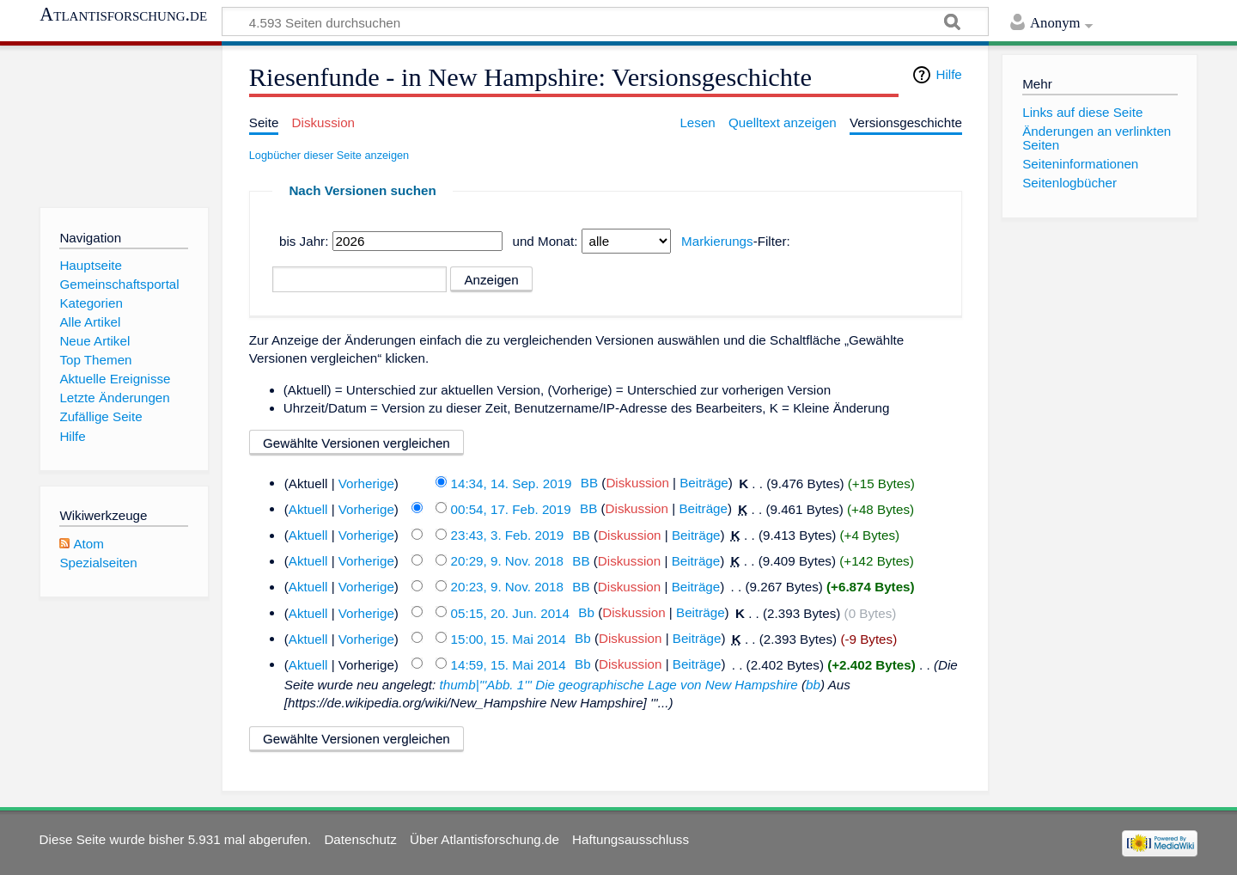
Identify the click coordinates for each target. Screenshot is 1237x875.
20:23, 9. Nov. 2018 (507, 586)
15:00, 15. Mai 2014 (508, 638)
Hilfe (948, 74)
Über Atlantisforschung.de (484, 839)
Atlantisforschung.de (123, 14)
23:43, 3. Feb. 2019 (507, 535)
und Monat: (544, 241)
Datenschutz (360, 839)
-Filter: (735, 241)
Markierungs (717, 241)
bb (813, 684)
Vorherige (366, 482)
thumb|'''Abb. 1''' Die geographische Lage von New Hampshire (618, 684)
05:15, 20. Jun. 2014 (510, 612)
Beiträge (703, 482)
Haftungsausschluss (630, 839)
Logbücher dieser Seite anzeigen (329, 155)
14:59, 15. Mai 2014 (508, 664)
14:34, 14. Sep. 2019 (511, 482)
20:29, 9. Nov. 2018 (507, 561)
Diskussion (637, 482)
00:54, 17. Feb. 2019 (511, 508)
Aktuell (308, 508)
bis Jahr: (303, 241)
